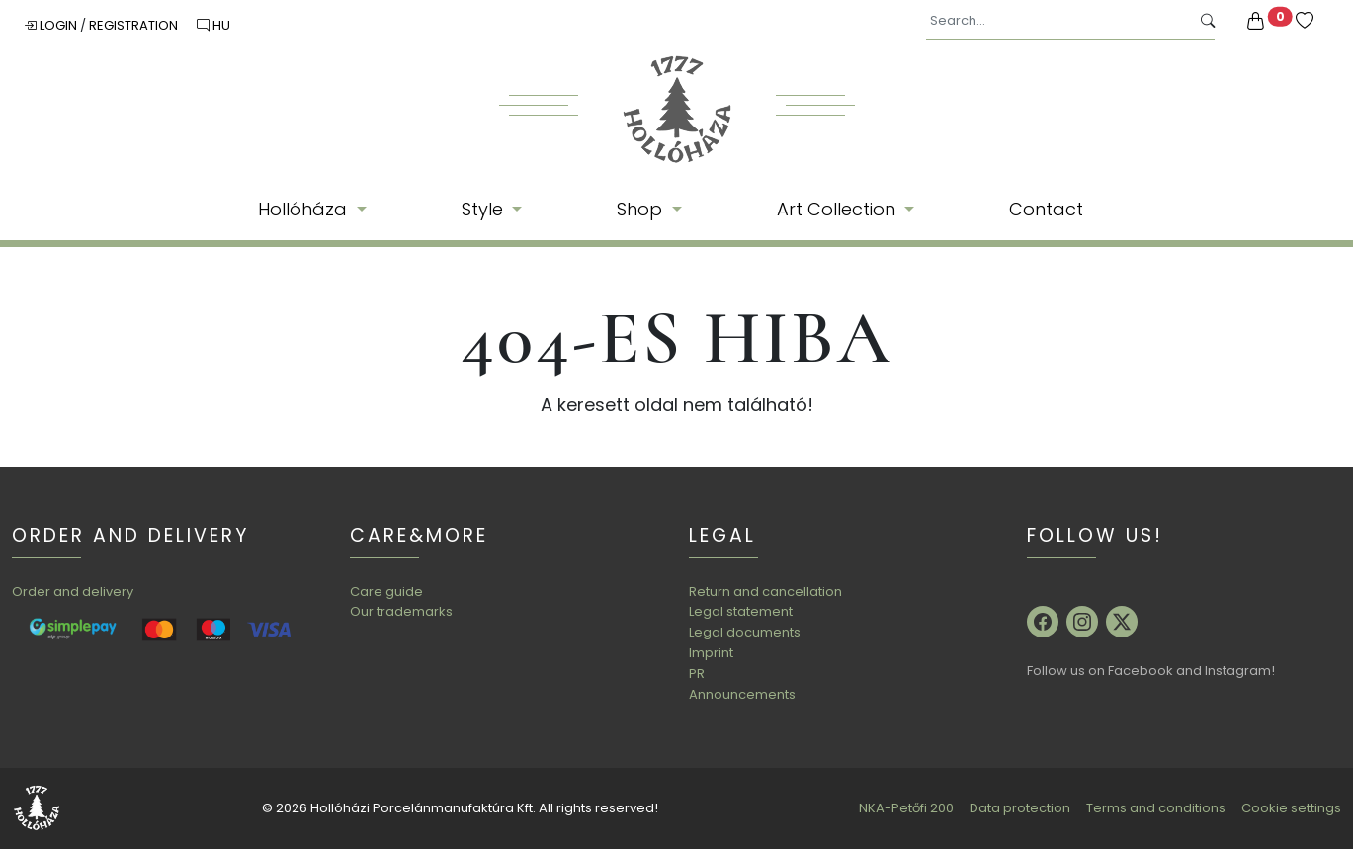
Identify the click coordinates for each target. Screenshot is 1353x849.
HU (213, 25)
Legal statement (741, 611)
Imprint (711, 652)
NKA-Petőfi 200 (906, 808)
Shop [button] (642, 209)
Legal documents (745, 632)
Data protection (1020, 808)
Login (52, 25)
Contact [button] (1046, 209)
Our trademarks (401, 611)
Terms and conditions (1156, 808)
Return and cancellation (765, 591)
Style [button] (485, 209)
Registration (135, 25)
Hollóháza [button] (305, 209)
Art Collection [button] (838, 209)
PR (697, 673)
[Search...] (1058, 21)
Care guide (386, 591)
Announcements (742, 694)
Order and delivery (72, 591)
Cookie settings (1291, 808)
